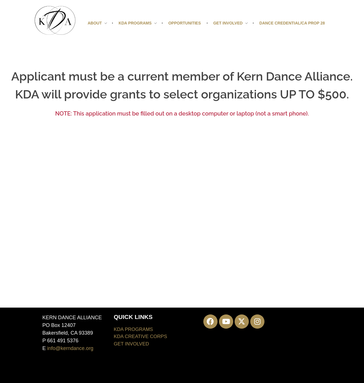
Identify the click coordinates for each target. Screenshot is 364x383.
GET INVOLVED (131, 344)
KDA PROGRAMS (133, 329)
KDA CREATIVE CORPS (140, 336)
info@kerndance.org (70, 348)
